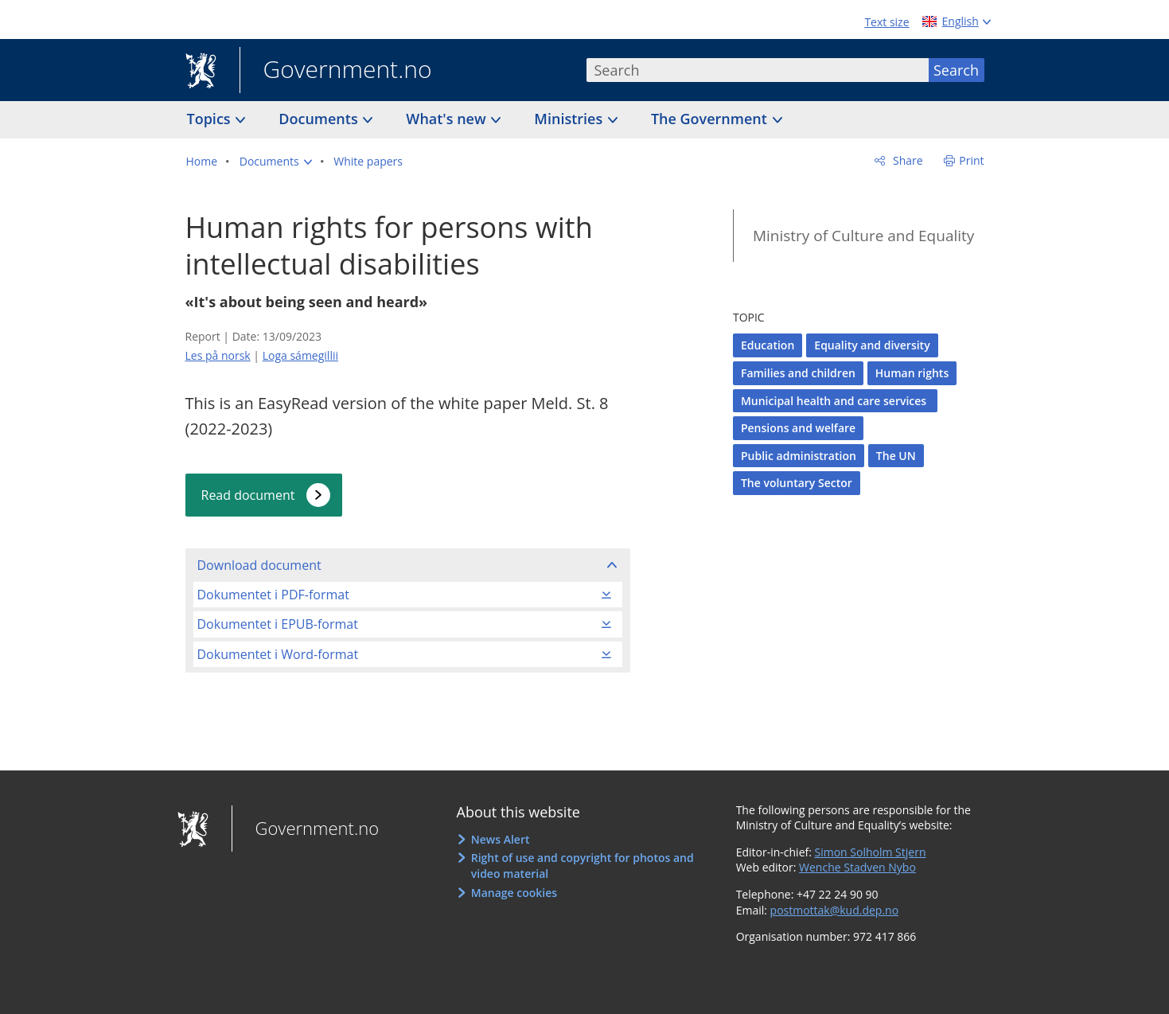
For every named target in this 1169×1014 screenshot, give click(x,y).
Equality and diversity (871, 345)
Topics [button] (211, 118)
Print (971, 160)
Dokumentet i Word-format (278, 654)
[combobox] (757, 70)
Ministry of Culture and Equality (863, 235)
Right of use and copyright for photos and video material (582, 865)
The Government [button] (711, 118)
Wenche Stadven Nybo (857, 867)
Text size (886, 21)
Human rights (912, 372)
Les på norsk (218, 355)
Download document (259, 565)
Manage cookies (514, 892)
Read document (248, 495)
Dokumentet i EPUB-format (277, 624)
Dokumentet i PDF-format (273, 594)
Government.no (336, 71)
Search (956, 70)
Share (906, 160)
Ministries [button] (570, 118)
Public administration (798, 455)
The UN (896, 455)
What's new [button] (447, 118)
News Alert (500, 839)
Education (767, 345)
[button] (276, 162)
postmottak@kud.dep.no (834, 910)
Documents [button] (320, 118)
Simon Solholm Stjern (870, 852)
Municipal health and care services (835, 400)
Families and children (798, 372)
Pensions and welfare (798, 427)
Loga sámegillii (300, 355)
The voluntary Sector (796, 482)
